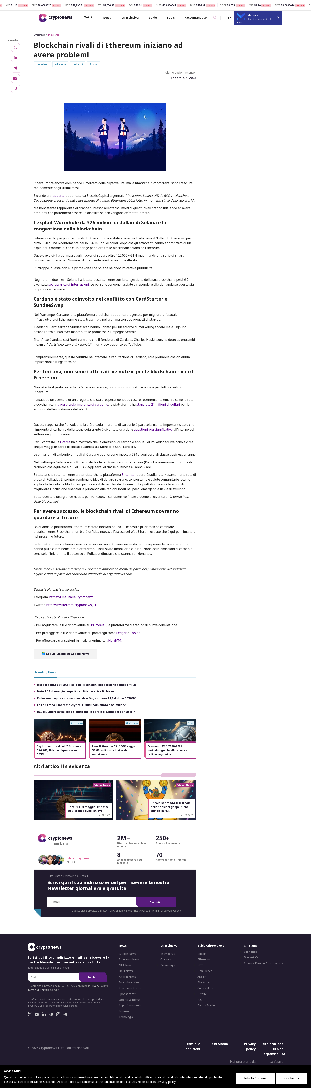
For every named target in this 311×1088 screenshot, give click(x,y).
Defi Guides (204, 971)
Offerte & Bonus (129, 1000)
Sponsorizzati (127, 994)
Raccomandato (183, 17)
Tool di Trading (206, 1006)
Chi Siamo (220, 1044)
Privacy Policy (140, 911)
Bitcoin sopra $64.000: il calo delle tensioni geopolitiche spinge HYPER (86, 685)
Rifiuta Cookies (255, 1078)
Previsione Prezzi (130, 988)
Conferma (291, 1078)
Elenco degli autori (80, 858)
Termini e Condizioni (191, 1047)
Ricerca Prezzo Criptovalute (263, 963)
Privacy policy (250, 1047)
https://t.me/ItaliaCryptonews (71, 597)
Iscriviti (155, 903)
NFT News (125, 965)
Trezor (135, 633)
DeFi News (126, 971)
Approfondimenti (130, 1006)
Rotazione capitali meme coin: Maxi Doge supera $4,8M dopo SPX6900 (86, 699)
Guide (140, 17)
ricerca (65, 442)
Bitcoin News (127, 954)
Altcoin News (127, 977)
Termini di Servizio (162, 911)
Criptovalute (205, 988)
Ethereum (203, 960)
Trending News (45, 673)
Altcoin (201, 977)
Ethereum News (129, 960)
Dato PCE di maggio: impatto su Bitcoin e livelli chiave (75, 692)
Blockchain (204, 983)
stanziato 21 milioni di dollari (158, 405)
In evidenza (53, 35)
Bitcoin (201, 954)
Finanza (124, 1011)
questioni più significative (153, 430)
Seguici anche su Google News (65, 654)
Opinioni (165, 960)
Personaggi (167, 965)
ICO (199, 1000)
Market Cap (252, 958)
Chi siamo (251, 946)
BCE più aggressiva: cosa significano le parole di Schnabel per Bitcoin (86, 712)
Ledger (121, 633)
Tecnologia (126, 1017)
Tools (158, 17)
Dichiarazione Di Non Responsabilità (273, 1049)
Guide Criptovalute (210, 946)
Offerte (202, 994)
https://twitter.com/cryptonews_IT (71, 605)
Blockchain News (130, 983)
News (94, 17)
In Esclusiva (118, 17)
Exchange (250, 952)
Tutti (76, 18)
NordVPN (115, 641)
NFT (200, 965)
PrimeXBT (98, 625)
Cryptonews (39, 35)
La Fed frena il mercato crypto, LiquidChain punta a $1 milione (81, 705)
